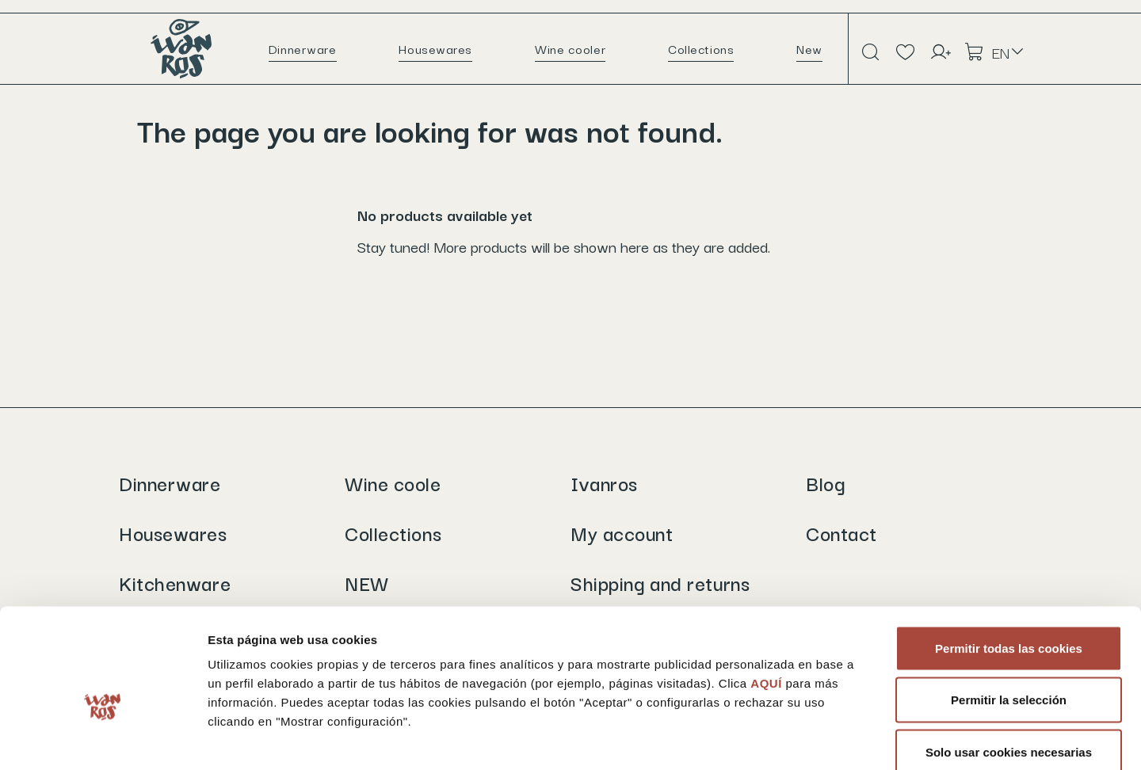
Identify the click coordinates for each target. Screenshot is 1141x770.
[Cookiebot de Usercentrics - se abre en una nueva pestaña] (102, 739)
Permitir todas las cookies (1008, 562)
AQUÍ (767, 597)
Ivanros (604, 482)
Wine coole (393, 482)
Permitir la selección (1009, 614)
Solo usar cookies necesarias (1008, 666)
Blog (825, 482)
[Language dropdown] (1008, 52)
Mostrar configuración (868, 738)
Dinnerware (170, 482)
